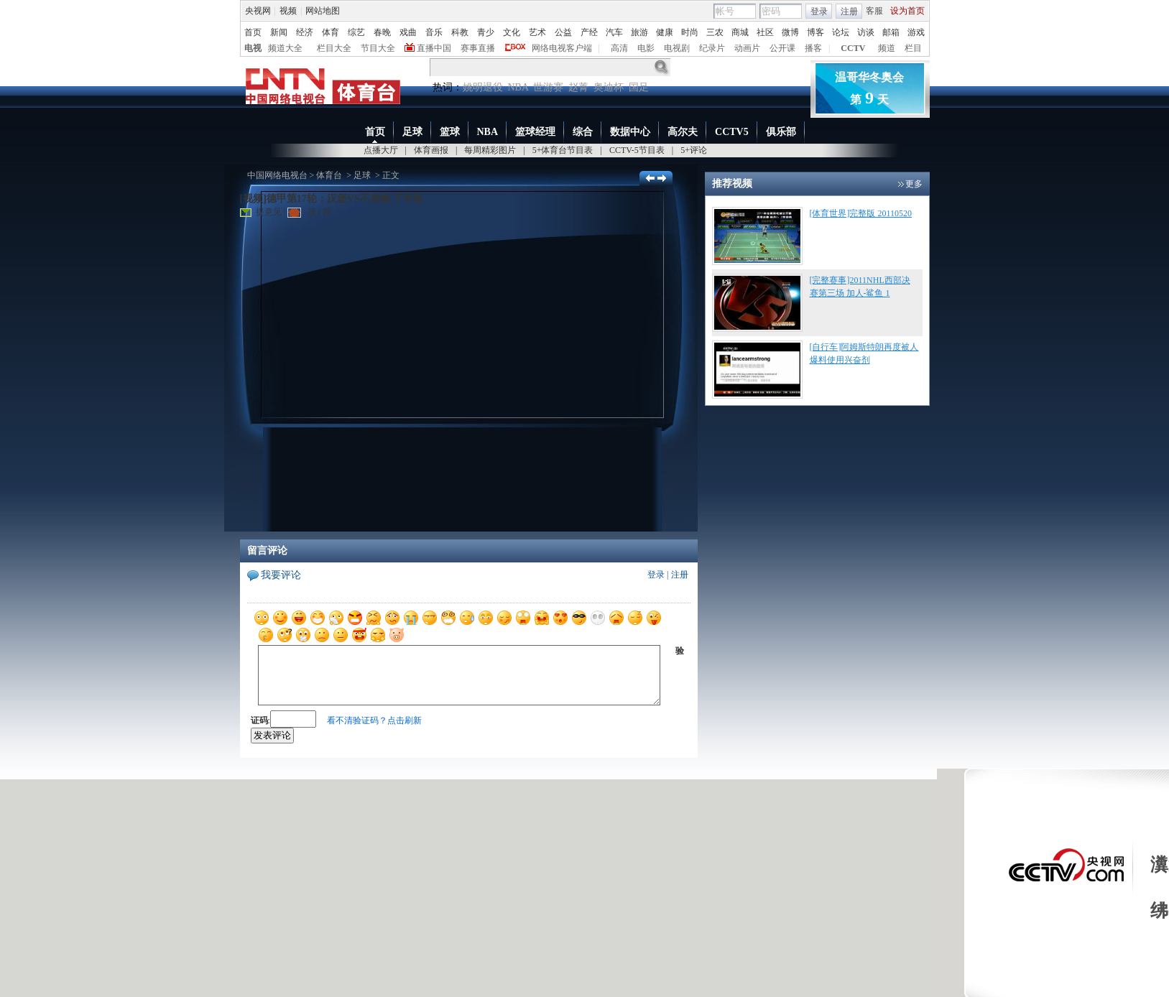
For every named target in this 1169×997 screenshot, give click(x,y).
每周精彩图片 (490, 150)
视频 (288, 11)
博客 (815, 32)
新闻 (278, 32)
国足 (639, 87)
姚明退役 (483, 87)
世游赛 (548, 87)
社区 (765, 32)
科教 (459, 32)
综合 (583, 131)
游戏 (916, 32)
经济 (304, 32)
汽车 (614, 32)
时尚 (689, 32)
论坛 (840, 32)
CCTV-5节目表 (637, 150)
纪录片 (712, 48)
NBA (518, 87)
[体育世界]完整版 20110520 (861, 213)
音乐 (434, 32)
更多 (914, 184)
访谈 (865, 32)
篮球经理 (535, 131)
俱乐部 (781, 131)
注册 (849, 11)
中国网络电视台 (277, 175)
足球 (412, 131)
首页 (253, 32)
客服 (874, 11)
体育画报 (431, 150)
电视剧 (677, 48)
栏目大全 (334, 48)
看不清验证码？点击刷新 (374, 720)
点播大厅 (381, 150)
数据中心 (630, 131)
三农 (715, 32)
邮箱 (891, 32)
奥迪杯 (608, 87)
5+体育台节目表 (562, 150)
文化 (511, 32)
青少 (485, 32)
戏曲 (408, 32)
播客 (813, 48)
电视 (253, 48)
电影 (646, 48)
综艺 (356, 32)
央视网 (258, 11)
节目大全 (378, 48)
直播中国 (434, 48)
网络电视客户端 (562, 48)
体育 (330, 32)
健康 (664, 32)
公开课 (782, 48)
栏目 (913, 48)
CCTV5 (732, 131)
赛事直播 (478, 48)
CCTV (853, 48)
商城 (740, 32)
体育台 (329, 175)
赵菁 (578, 87)
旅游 (639, 32)
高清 (619, 48)
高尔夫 (682, 131)
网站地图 (322, 11)
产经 (589, 32)
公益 (563, 32)
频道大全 (285, 48)
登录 (819, 11)
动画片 (747, 48)
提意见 (261, 212)
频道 (886, 48)
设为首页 (907, 11)
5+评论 (693, 150)
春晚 (382, 32)
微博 (790, 32)
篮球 (450, 131)
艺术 (537, 32)
